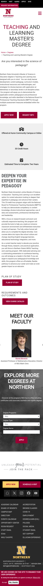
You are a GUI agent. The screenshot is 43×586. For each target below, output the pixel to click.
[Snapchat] (7, 493)
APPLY (23, 1)
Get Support (28, 534)
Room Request (7, 526)
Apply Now (8, 115)
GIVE (29, 1)
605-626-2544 (36, 564)
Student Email (29, 530)
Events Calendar (8, 519)
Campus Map (6, 512)
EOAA (3, 534)
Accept (4, 582)
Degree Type (7, 420)
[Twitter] (14, 493)
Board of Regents (9, 508)
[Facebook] (28, 493)
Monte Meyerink (21, 358)
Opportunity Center (10, 523)
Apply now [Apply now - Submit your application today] (10, 484)
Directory (5, 516)
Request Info (28, 115)
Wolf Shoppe (7, 537)
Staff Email (6, 530)
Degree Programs (9, 413)
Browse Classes (30, 508)
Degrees (10, 52)
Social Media (28, 526)
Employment (28, 516)
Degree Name (8, 428)
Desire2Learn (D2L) (31, 519)
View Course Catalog (15, 301)
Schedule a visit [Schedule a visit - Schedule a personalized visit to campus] (30, 484)
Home (3, 52)
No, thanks (13, 582)
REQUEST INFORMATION (9, 5)
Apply (21, 440)
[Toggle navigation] (40, 13)
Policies (26, 523)
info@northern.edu (11, 566)
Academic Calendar (9, 505)
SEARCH (4, 1)
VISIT (10, 1)
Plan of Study (12, 283)
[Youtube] (35, 493)
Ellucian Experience (31, 537)
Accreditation (29, 505)
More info (36, 578)
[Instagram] (21, 493)
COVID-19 (26, 512)
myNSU (16, 1)
